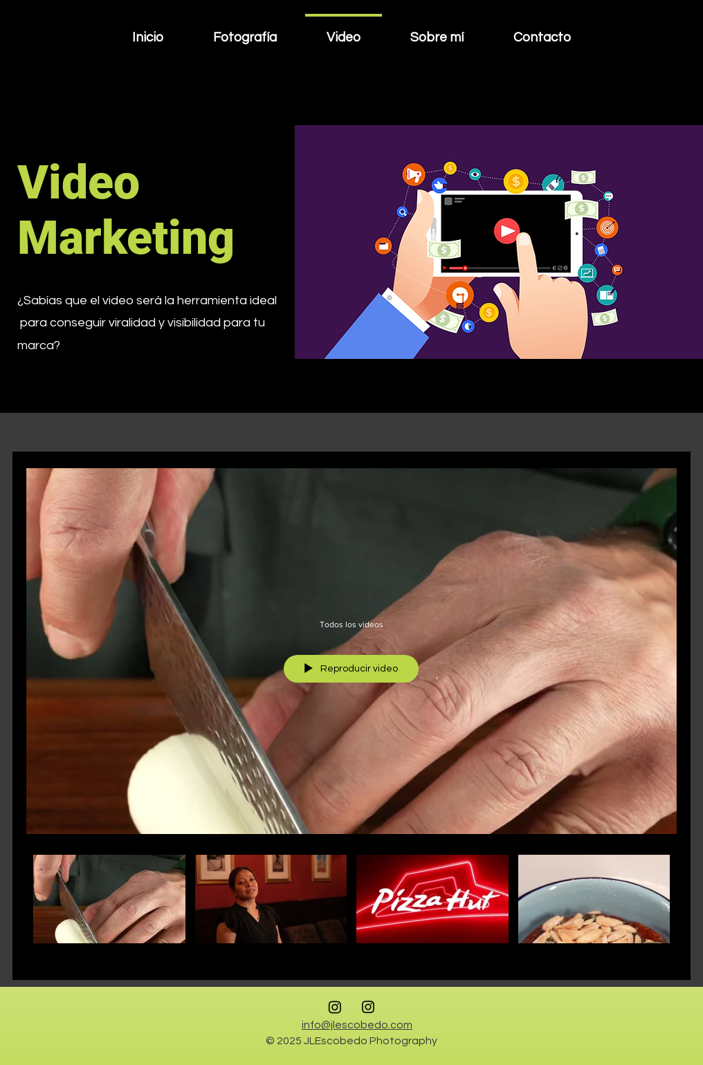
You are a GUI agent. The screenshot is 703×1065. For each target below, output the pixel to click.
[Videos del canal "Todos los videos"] (351, 907)
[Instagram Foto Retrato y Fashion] (368, 1007)
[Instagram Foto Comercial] (335, 1007)
